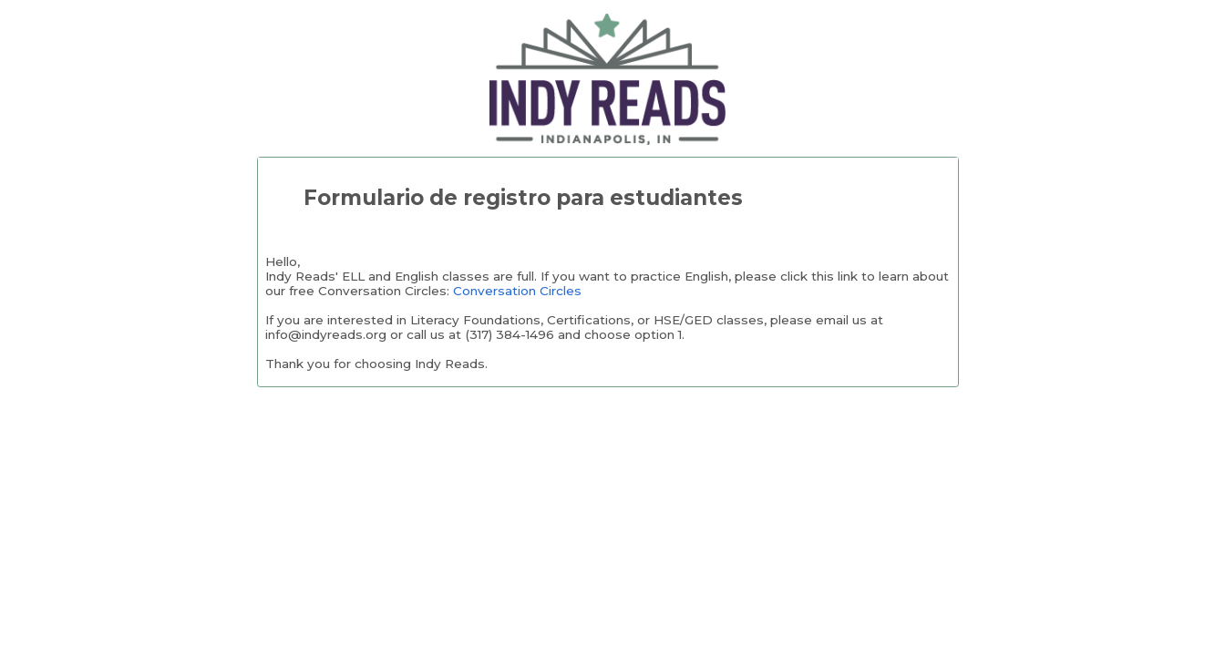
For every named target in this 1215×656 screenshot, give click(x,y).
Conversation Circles (517, 290)
